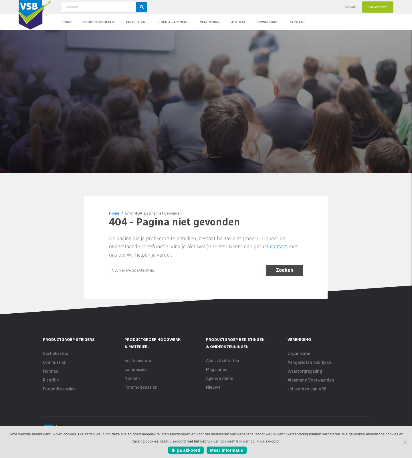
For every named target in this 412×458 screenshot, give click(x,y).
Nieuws (213, 387)
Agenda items (219, 378)
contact (278, 246)
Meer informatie (226, 450)
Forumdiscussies (59, 389)
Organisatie (299, 353)
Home (67, 22)
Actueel (238, 22)
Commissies (54, 362)
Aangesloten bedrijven (309, 362)
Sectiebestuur (56, 353)
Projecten (135, 22)
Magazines (216, 369)
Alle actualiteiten (222, 361)
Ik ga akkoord (186, 450)
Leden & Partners (173, 22)
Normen (50, 371)
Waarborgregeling (305, 371)
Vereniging (210, 22)
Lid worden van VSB (307, 389)
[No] (405, 442)
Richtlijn (51, 380)
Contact (350, 7)
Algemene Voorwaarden (311, 380)
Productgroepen (98, 22)
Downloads (268, 22)
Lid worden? (378, 7)
